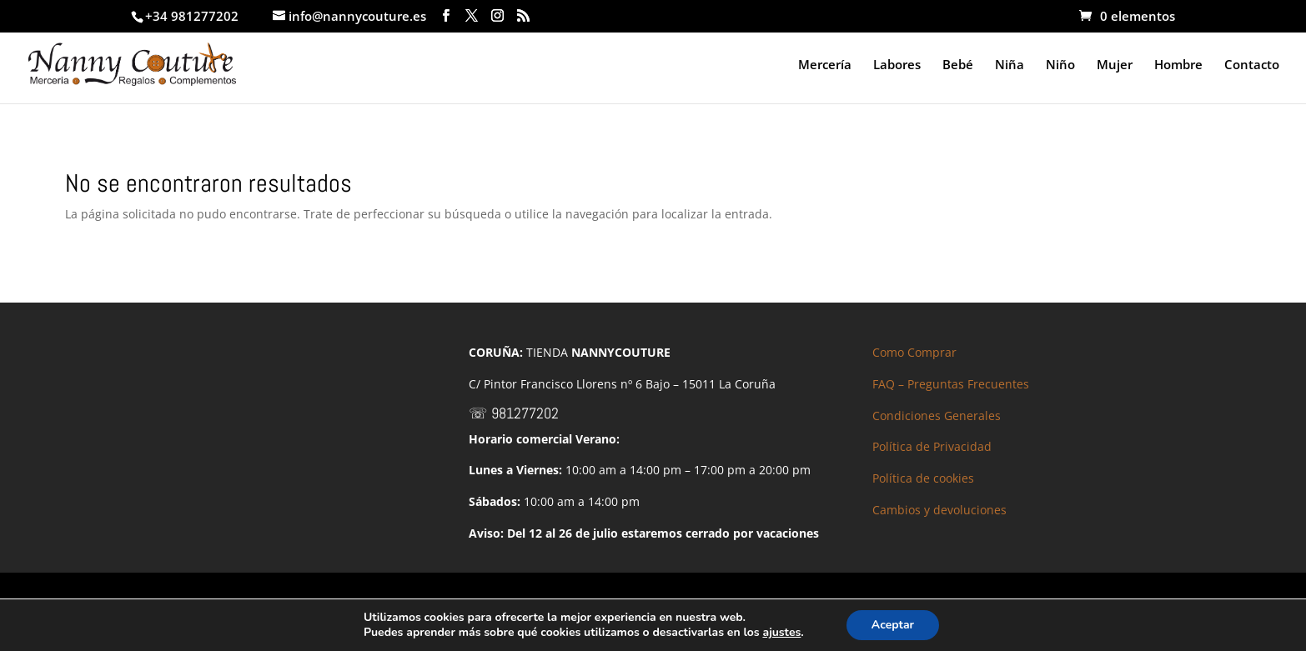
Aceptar (893, 625)
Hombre (1178, 65)
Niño (1060, 65)
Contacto (1251, 65)
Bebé (957, 65)
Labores (897, 65)
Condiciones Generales (936, 415)
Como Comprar (914, 352)
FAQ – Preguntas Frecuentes (950, 384)
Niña (1009, 65)
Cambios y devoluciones (939, 510)
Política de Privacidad (932, 446)
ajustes (781, 632)
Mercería (824, 65)
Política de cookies (923, 478)
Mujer (1115, 65)
